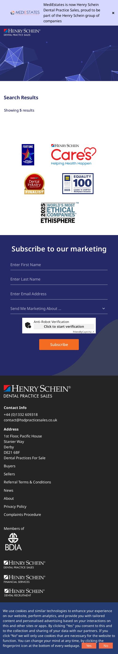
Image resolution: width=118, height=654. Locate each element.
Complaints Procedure (22, 514)
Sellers (9, 474)
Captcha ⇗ (83, 332)
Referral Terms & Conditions (27, 482)
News (8, 490)
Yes (89, 645)
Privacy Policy (15, 506)
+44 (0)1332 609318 (21, 414)
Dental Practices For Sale (25, 458)
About (9, 498)
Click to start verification (64, 326)
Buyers (9, 466)
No (106, 645)
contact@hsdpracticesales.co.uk (30, 420)
